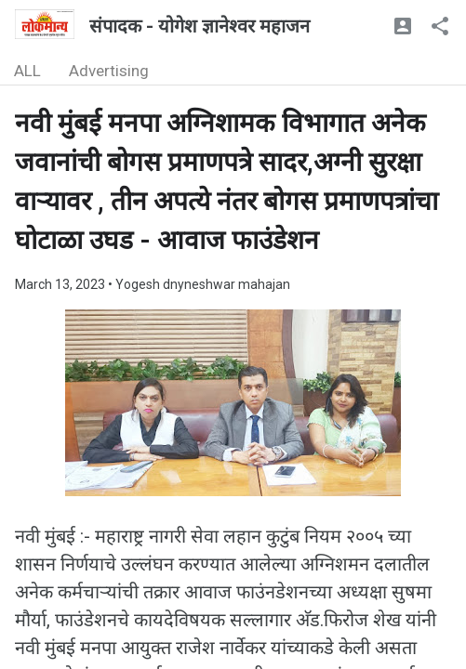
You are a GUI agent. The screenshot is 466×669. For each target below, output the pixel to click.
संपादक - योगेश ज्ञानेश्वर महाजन (199, 26)
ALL (27, 70)
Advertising (109, 70)
